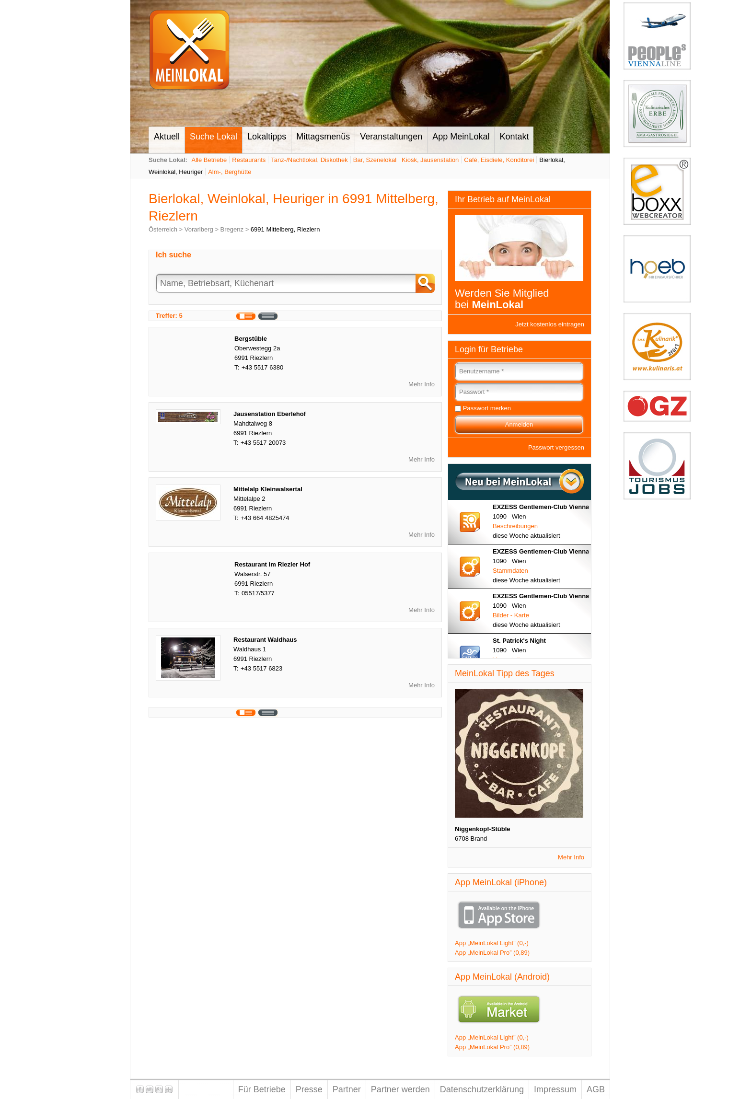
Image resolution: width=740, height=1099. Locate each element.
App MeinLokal (460, 136)
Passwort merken (487, 408)
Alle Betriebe (209, 159)
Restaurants (249, 159)
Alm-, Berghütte (229, 171)
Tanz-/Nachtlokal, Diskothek (309, 159)
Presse (309, 1089)
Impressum (555, 1089)
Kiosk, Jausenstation (430, 159)
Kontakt (514, 136)
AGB (596, 1089)
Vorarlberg (199, 229)
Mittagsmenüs (323, 136)
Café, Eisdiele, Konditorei (499, 159)
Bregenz (231, 229)
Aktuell (167, 136)
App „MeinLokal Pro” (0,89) (492, 952)
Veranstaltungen (391, 136)
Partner (347, 1089)
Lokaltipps (266, 136)
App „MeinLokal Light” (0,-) (492, 943)
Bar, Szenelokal (374, 159)
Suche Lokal (213, 136)
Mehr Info (421, 384)
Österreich (163, 229)
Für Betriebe (262, 1089)
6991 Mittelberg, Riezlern (285, 229)
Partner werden (400, 1089)
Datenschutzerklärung (482, 1089)
